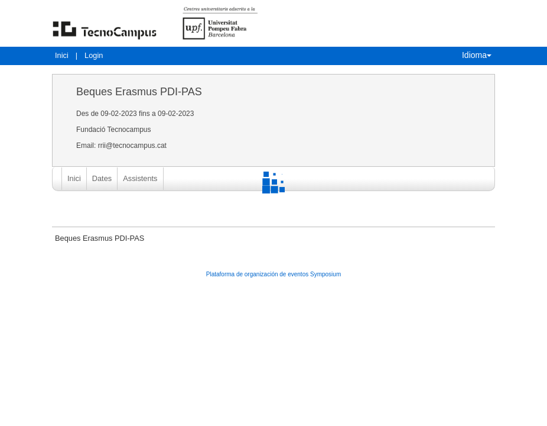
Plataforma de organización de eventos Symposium (273, 274)
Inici (62, 55)
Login (93, 55)
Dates (102, 178)
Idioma (476, 55)
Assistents (140, 178)
